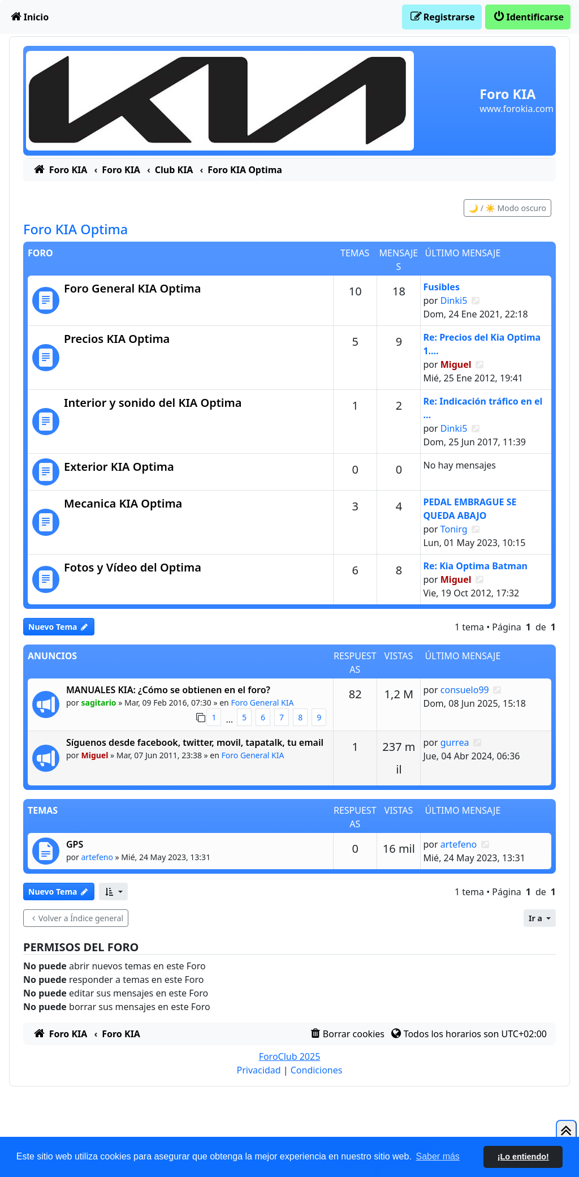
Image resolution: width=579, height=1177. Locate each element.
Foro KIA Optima (75, 229)
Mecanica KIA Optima (123, 503)
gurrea (454, 742)
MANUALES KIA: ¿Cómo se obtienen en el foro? (168, 690)
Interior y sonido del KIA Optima (152, 402)
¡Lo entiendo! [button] (523, 1156)
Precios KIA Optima (117, 338)
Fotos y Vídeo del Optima (132, 567)
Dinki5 (454, 300)
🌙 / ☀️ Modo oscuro (507, 208)
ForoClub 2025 (290, 1056)
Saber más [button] (438, 1156)
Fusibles (441, 287)
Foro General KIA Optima (132, 288)
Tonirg (454, 529)
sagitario (98, 702)
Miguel (456, 364)
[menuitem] (29, 17)
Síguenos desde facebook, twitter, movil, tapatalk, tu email (194, 742)
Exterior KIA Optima (119, 466)
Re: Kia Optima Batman (475, 566)
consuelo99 (464, 690)
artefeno (97, 857)
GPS (74, 844)
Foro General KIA (262, 702)
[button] (113, 891)
